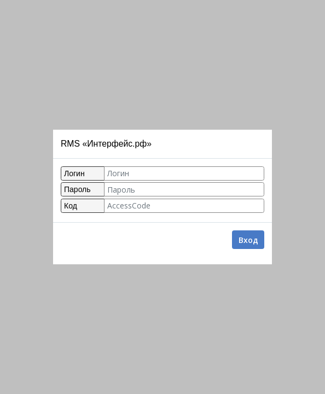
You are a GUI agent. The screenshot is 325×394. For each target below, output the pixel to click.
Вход (248, 240)
